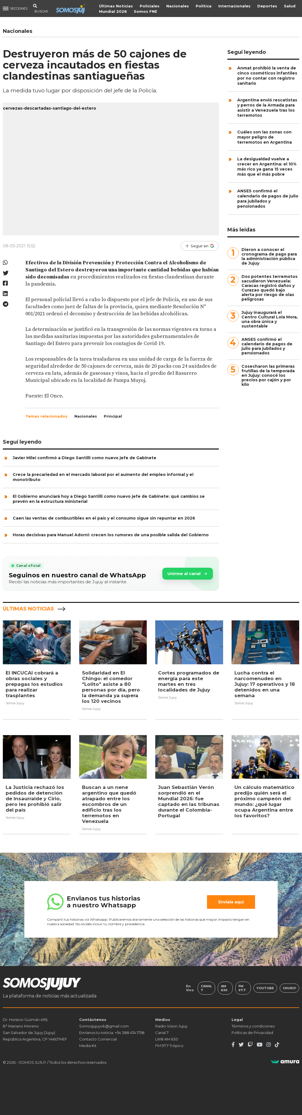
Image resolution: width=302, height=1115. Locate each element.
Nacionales (178, 6)
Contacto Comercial (98, 1038)
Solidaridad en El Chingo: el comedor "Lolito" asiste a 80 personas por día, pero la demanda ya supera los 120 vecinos (111, 687)
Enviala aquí (231, 901)
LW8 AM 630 (166, 1038)
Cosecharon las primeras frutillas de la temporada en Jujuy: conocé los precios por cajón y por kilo (268, 375)
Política (204, 6)
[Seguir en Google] (200, 246)
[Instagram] (268, 1044)
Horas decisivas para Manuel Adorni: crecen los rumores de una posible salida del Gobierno (111, 534)
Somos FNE (146, 11)
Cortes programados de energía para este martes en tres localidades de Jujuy (188, 681)
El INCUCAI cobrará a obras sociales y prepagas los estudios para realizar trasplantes (34, 684)
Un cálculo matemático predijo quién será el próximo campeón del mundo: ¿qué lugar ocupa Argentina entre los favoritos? (264, 801)
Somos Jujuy (15, 703)
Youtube (265, 988)
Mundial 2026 (114, 11)
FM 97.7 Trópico (169, 1045)
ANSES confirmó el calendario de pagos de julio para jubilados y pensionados (267, 198)
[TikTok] (277, 1044)
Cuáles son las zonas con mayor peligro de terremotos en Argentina (264, 137)
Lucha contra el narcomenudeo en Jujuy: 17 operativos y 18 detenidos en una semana (264, 684)
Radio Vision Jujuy (171, 1025)
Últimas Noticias (117, 6)
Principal (113, 416)
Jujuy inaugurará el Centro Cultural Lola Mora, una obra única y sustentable (269, 319)
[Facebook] (233, 1044)
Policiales (150, 6)
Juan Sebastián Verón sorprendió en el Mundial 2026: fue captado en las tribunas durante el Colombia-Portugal (188, 801)
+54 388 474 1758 (129, 1032)
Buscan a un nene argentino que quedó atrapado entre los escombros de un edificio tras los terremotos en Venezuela (109, 804)
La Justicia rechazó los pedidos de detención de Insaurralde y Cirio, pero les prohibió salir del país (35, 798)
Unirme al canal (187, 573)
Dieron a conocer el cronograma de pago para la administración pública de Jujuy (269, 256)
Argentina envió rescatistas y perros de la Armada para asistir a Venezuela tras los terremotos (267, 107)
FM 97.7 (242, 987)
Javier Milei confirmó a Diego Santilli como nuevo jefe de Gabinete (84, 457)
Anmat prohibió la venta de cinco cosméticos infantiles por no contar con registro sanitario (267, 75)
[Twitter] (241, 1044)
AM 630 (224, 987)
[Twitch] (250, 1044)
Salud (290, 6)
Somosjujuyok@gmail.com (104, 1025)
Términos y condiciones (253, 1025)
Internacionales (235, 6)
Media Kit (87, 1045)
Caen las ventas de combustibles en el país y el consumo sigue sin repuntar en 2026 (104, 518)
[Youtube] (259, 1044)
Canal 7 (206, 987)
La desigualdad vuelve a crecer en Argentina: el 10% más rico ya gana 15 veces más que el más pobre (266, 166)
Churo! (289, 988)
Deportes (268, 6)
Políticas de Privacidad (252, 1032)
